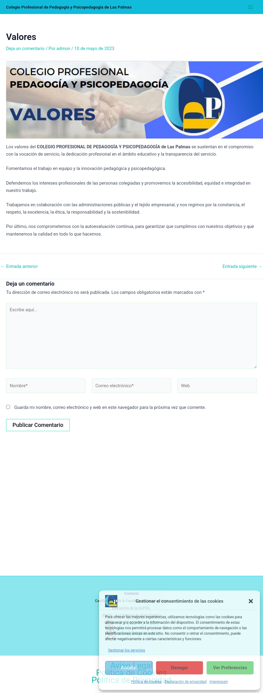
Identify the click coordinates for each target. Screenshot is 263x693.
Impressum (219, 682)
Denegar (179, 667)
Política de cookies (146, 682)
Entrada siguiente (242, 266)
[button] (251, 601)
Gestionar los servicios (126, 650)
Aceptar (129, 667)
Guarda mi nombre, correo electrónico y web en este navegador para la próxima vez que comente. (110, 407)
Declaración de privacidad (185, 682)
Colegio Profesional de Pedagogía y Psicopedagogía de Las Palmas (69, 7)
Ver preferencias (230, 667)
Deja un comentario (25, 48)
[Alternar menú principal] (250, 7)
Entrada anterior (19, 266)
